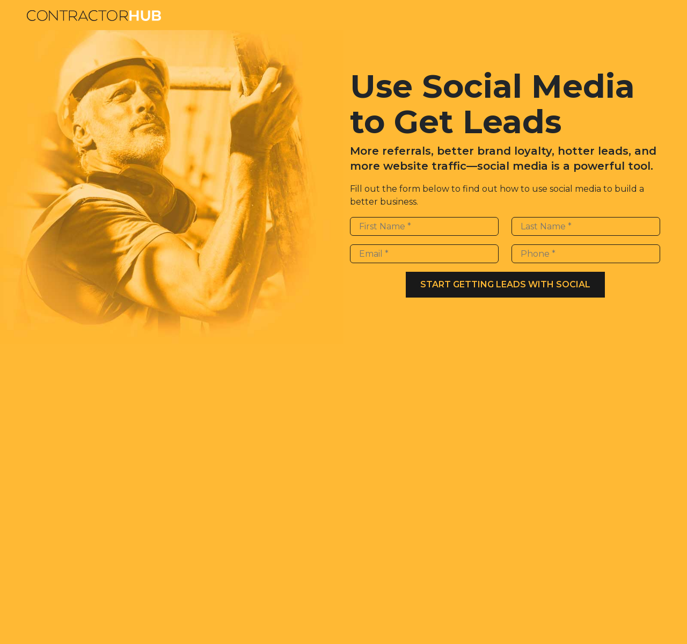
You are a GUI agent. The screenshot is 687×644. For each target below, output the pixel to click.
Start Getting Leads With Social (505, 284)
